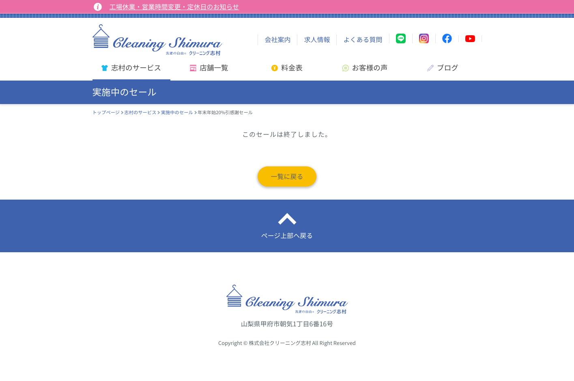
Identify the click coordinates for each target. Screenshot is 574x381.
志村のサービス (140, 112)
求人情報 (317, 40)
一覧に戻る (287, 176)
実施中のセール (177, 112)
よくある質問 (362, 40)
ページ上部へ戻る (287, 236)
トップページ (106, 112)
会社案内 (277, 40)
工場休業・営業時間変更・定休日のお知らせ (174, 7)
